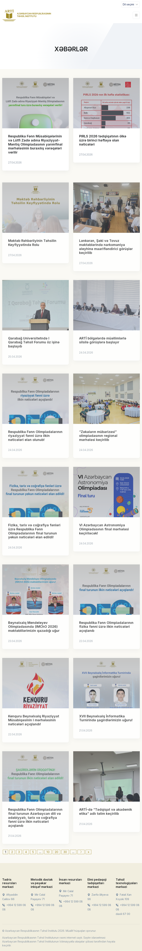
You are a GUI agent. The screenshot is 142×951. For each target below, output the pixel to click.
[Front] (26, 15)
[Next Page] (80, 852)
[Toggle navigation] (130, 4)
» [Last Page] (88, 852)
